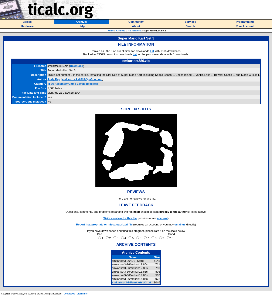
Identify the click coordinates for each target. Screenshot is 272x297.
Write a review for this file (120, 218)
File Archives (134, 31)
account (162, 218)
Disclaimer (82, 294)
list (152, 51)
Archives (120, 31)
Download (76, 66)
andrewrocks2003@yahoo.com (82, 79)
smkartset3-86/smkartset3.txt (131, 282)
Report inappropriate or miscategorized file (104, 224)
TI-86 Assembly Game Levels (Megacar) (73, 83)
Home (110, 31)
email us (180, 224)
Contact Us (69, 294)
